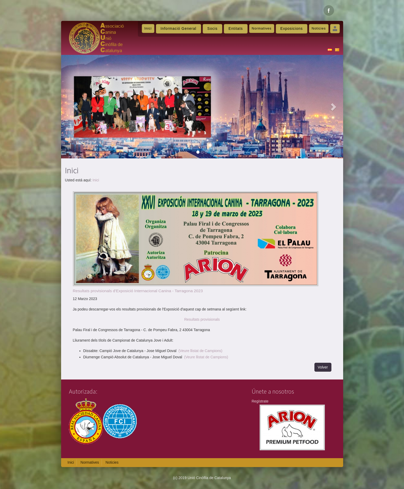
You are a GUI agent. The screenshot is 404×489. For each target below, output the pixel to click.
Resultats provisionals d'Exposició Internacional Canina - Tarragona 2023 (138, 291)
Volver (323, 367)
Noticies (319, 28)
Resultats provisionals (202, 319)
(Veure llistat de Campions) (200, 351)
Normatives (262, 28)
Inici (148, 28)
